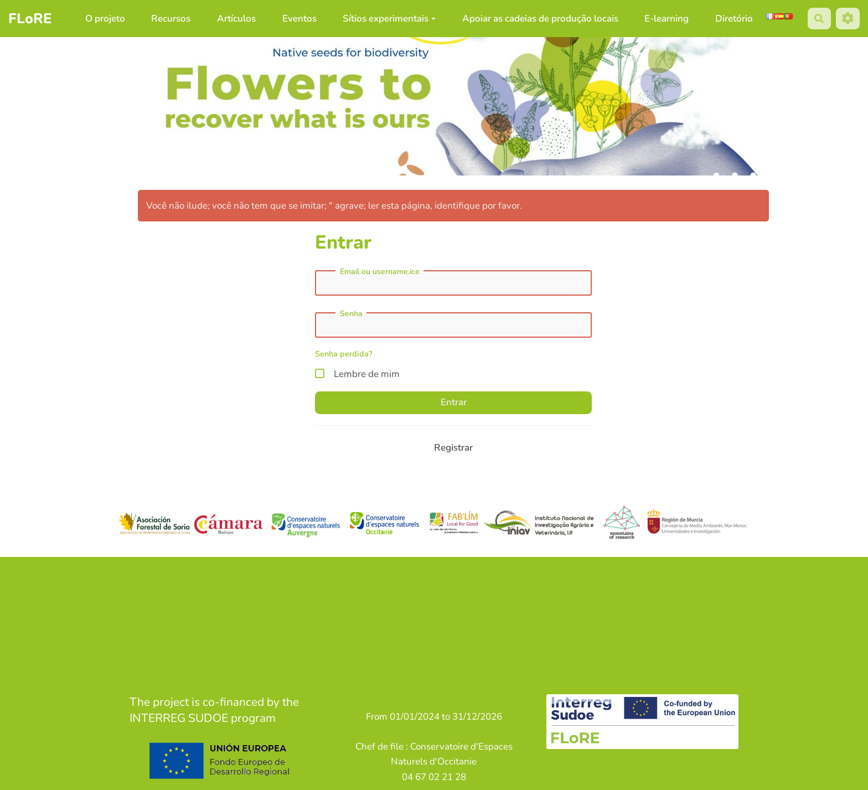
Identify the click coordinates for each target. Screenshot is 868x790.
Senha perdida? (344, 353)
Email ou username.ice (380, 272)
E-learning (666, 18)
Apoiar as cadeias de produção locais (540, 18)
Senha (351, 314)
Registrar (453, 447)
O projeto (105, 18)
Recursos (170, 18)
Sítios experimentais (389, 18)
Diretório (734, 18)
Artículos (236, 18)
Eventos (299, 18)
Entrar (454, 402)
